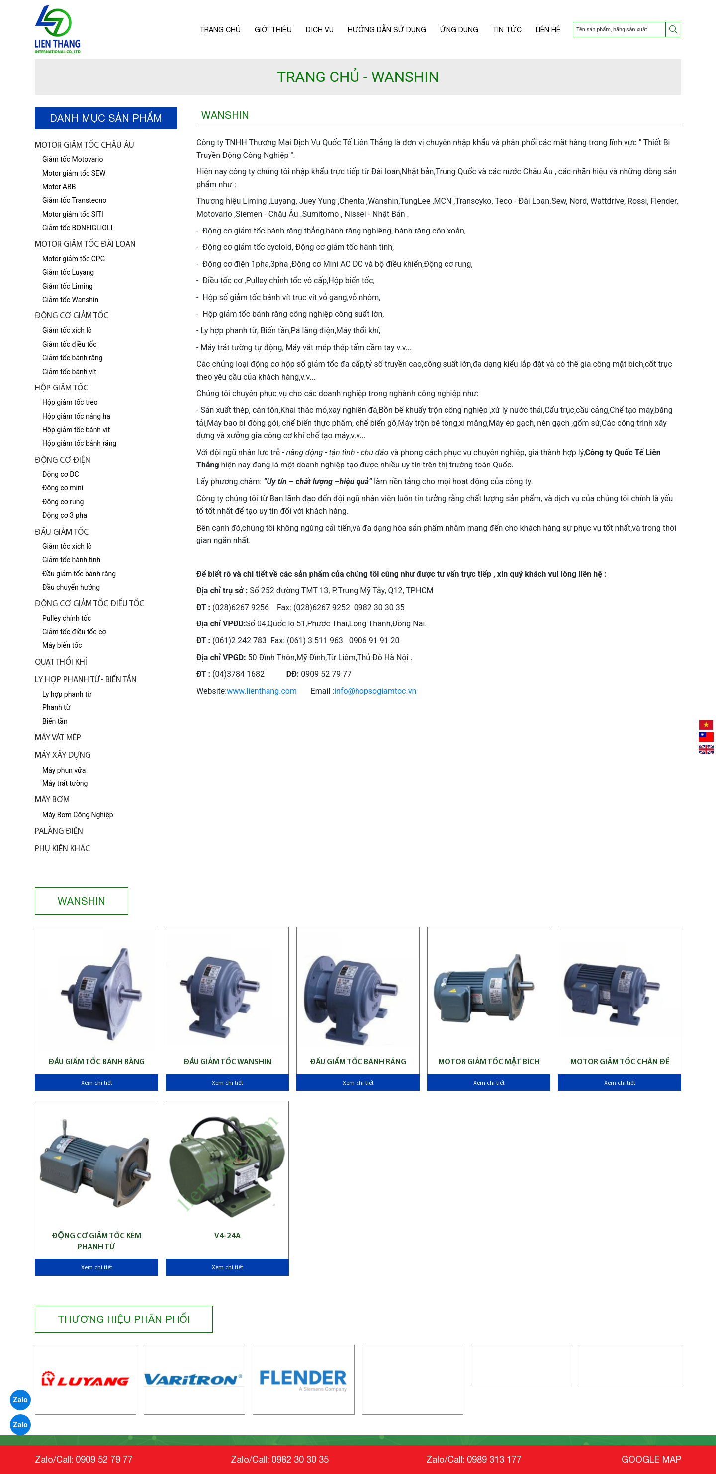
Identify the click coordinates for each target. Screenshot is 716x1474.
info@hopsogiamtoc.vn (375, 691)
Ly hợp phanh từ (66, 694)
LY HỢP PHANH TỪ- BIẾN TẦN (86, 680)
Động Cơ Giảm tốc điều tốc (89, 604)
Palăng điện (59, 831)
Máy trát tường (65, 783)
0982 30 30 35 (300, 1459)
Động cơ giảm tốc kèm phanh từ (96, 1241)
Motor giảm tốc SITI (72, 214)
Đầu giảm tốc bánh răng (79, 574)
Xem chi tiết (96, 1083)
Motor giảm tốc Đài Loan (85, 244)
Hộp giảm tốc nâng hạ (76, 416)
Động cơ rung (63, 502)
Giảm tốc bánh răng (72, 358)
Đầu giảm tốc (62, 532)
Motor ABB (59, 187)
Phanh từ (56, 707)
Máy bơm (52, 800)
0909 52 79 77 (104, 1459)
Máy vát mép (58, 738)
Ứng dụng (459, 30)
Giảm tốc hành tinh (71, 560)
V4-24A (227, 1236)
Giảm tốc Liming (67, 286)
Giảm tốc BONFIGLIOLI (77, 228)
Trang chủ (220, 30)
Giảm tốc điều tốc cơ (74, 632)
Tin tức (507, 30)
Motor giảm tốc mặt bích (488, 1062)
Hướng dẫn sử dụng (387, 30)
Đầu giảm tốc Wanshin (227, 1062)
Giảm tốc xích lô (67, 330)
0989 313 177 (494, 1459)
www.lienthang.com (262, 691)
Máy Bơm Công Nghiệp (77, 815)
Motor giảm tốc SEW (73, 173)
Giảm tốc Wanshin (70, 300)
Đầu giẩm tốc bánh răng (96, 1062)
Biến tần (55, 721)
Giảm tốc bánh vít (69, 372)
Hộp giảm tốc (61, 388)
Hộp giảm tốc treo (70, 402)
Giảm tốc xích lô (67, 546)
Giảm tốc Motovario (72, 159)
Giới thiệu (273, 30)
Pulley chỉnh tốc (66, 618)
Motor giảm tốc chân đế (619, 1062)
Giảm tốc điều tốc (69, 344)
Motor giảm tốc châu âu (84, 145)
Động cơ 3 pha (64, 515)
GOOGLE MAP (651, 1459)
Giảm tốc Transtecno (74, 200)
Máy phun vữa (64, 770)
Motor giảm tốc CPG (73, 259)
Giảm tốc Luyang (68, 272)
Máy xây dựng (62, 755)
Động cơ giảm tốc (71, 316)
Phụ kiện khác (62, 849)
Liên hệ (548, 30)
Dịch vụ (320, 30)
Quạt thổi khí (61, 662)
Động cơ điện (62, 460)
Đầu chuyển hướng (71, 587)
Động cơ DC (60, 474)
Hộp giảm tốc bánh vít (76, 430)
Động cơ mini (62, 488)
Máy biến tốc (62, 645)
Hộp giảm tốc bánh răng (79, 443)
